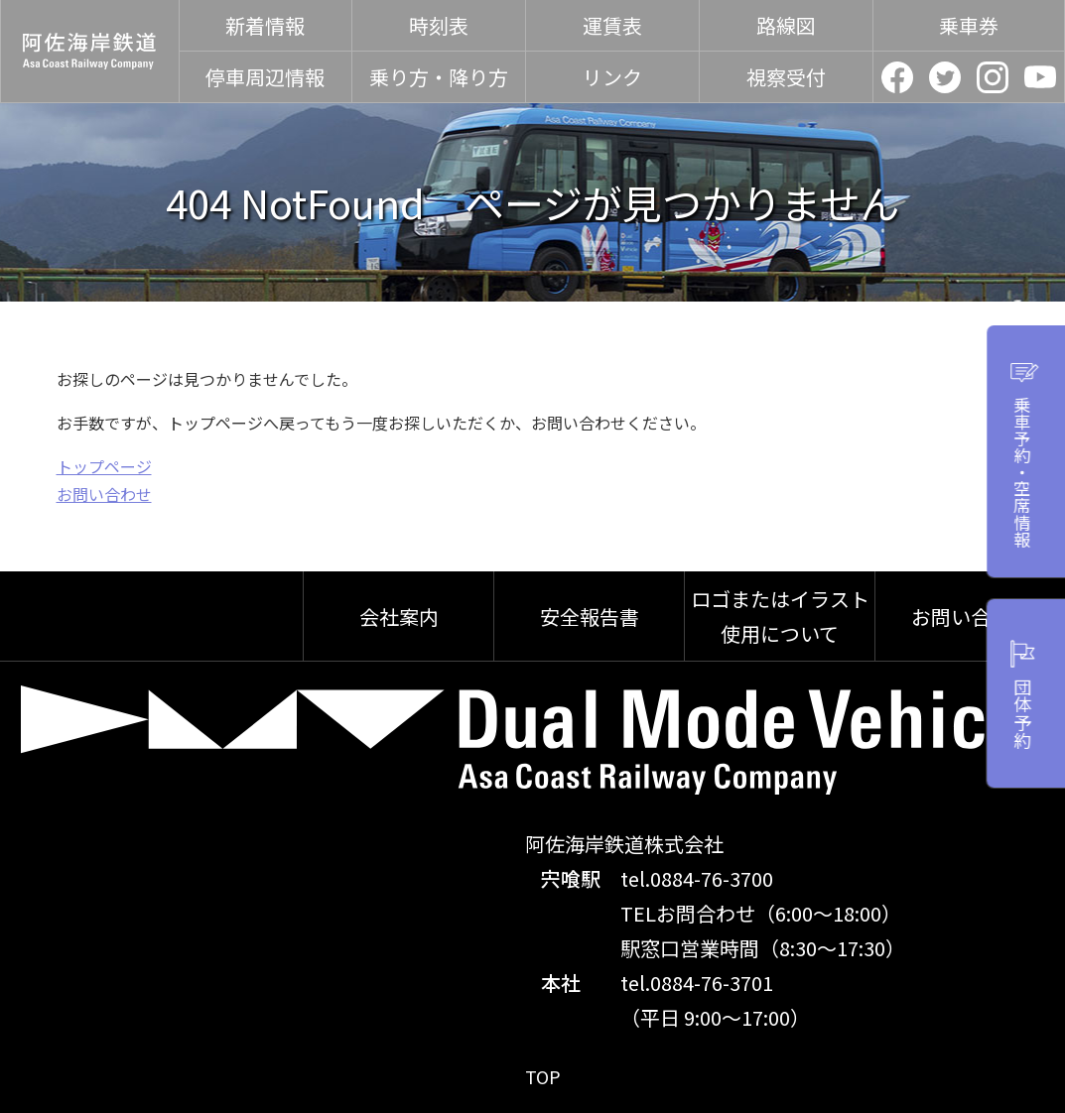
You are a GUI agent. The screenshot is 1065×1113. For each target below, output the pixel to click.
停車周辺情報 (265, 76)
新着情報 (265, 25)
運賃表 (612, 25)
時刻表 (438, 25)
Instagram (992, 77)
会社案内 (399, 616)
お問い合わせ (104, 494)
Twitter (945, 77)
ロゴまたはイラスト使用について (780, 616)
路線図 (786, 25)
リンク (612, 76)
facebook (897, 77)
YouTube (1040, 77)
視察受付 (786, 76)
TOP (545, 1075)
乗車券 (968, 25)
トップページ (104, 466)
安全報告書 (589, 616)
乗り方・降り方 (438, 76)
